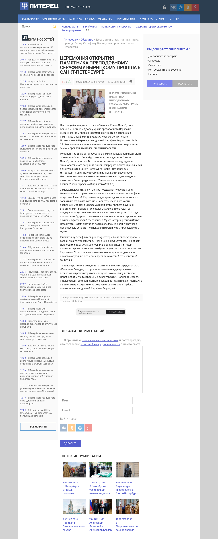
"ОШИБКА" (77, 301)
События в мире (53, 18)
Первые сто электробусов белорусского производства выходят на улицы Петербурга (37, 213)
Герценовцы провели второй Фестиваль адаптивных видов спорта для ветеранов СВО (38, 274)
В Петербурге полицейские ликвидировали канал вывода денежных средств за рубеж (37, 262)
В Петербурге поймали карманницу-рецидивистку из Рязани (35, 96)
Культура (146, 18)
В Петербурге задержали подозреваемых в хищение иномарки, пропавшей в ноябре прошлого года (36, 374)
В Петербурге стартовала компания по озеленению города (37, 73)
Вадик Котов (97, 81)
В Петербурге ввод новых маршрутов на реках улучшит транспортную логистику (37, 336)
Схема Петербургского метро (154, 26)
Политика (75, 18)
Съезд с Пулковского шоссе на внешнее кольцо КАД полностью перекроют (38, 200)
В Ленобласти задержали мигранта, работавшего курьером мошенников (37, 348)
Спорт (160, 18)
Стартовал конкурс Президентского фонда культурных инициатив (38, 323)
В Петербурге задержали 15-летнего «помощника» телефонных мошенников (38, 136)
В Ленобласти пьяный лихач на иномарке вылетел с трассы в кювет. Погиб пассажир (38, 188)
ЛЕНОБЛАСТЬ (70, 26)
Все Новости (30, 18)
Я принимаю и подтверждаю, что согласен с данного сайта (100, 342)
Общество (105, 18)
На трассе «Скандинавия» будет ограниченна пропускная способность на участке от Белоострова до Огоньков (37, 174)
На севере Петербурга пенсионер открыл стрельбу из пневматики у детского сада (36, 237)
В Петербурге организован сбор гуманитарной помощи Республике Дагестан (37, 225)
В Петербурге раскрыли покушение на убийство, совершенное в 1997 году (36, 161)
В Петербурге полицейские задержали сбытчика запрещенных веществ (38, 148)
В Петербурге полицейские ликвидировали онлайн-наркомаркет (37, 400)
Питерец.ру (71, 39)
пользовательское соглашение (100, 340)
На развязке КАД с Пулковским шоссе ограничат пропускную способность (35, 287)
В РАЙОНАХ (90, 26)
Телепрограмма (71, 30)
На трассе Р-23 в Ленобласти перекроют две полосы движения (38, 84)
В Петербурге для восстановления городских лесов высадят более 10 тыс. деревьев (37, 311)
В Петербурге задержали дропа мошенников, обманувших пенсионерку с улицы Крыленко (37, 360)
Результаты (185, 83)
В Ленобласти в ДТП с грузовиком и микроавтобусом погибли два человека (36, 413)
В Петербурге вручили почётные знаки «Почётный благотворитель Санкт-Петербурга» (38, 299)
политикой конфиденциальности (100, 344)
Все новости (38, 426)
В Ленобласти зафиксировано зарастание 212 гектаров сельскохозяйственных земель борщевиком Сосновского (37, 48)
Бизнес (90, 18)
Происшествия (126, 18)
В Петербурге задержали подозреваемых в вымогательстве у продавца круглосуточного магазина (38, 110)
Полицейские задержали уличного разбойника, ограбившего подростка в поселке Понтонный (38, 388)
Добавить (70, 443)
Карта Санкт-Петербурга (116, 26)
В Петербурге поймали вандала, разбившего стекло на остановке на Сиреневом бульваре (38, 124)
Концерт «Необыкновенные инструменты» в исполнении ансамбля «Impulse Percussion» (38, 62)
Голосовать (160, 83)
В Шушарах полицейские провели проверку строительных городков (37, 250)
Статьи (174, 18)
